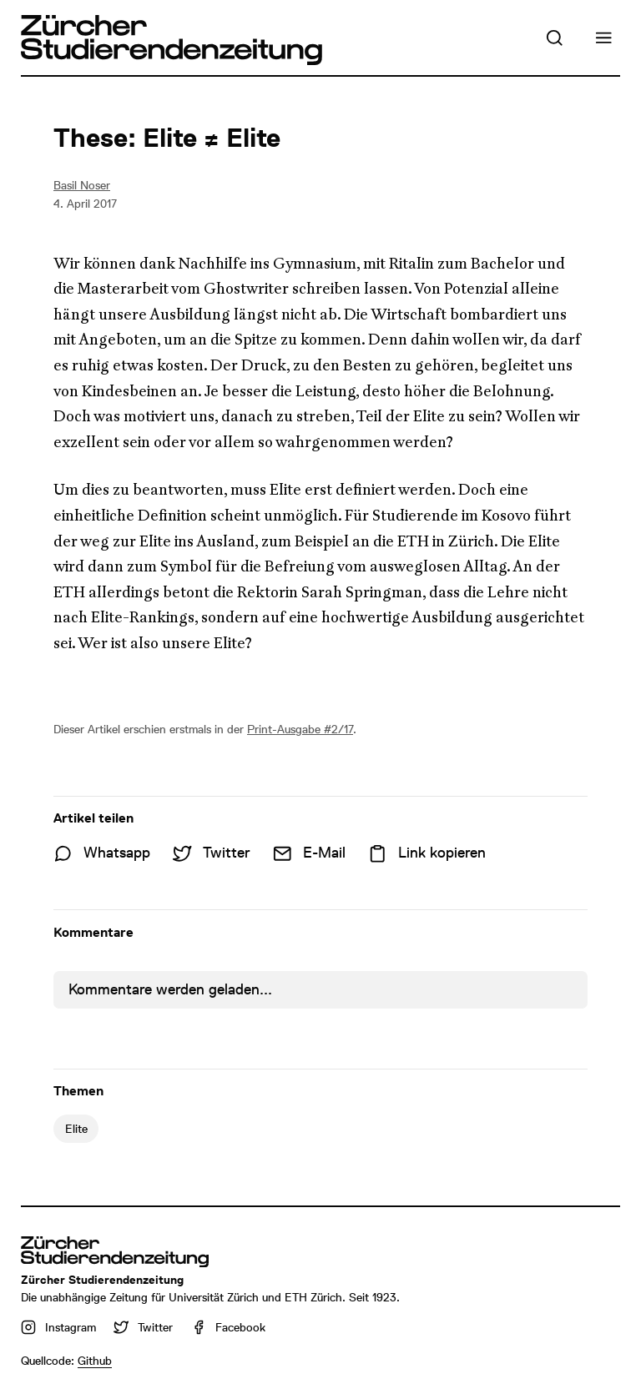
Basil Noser (81, 185)
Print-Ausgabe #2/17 (300, 729)
